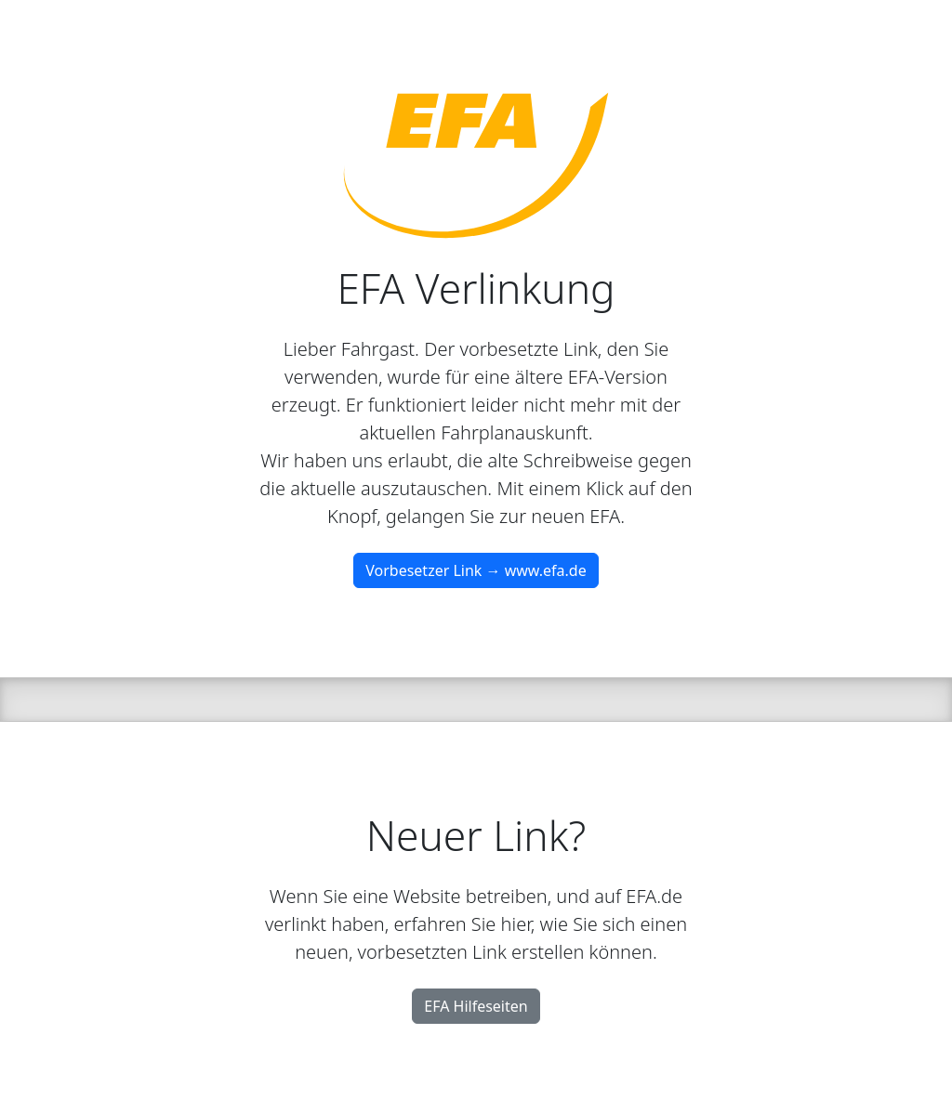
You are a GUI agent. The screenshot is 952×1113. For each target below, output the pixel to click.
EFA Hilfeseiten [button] (475, 1006)
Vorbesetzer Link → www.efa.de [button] (476, 570)
